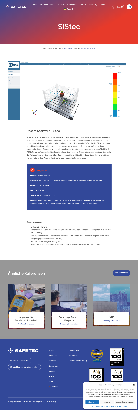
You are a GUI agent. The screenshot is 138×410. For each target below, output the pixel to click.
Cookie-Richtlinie (97, 406)
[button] (134, 385)
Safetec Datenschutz (110, 406)
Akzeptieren (92, 402)
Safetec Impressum (122, 406)
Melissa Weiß (68, 48)
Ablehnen (107, 402)
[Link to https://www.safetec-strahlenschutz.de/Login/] (129, 6)
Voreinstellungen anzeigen (125, 402)
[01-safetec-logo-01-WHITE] (23, 349)
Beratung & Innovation (87, 48)
